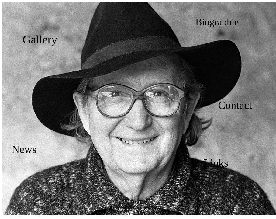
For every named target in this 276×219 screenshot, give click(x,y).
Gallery (39, 39)
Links (215, 163)
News (24, 149)
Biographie (217, 21)
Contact (235, 105)
